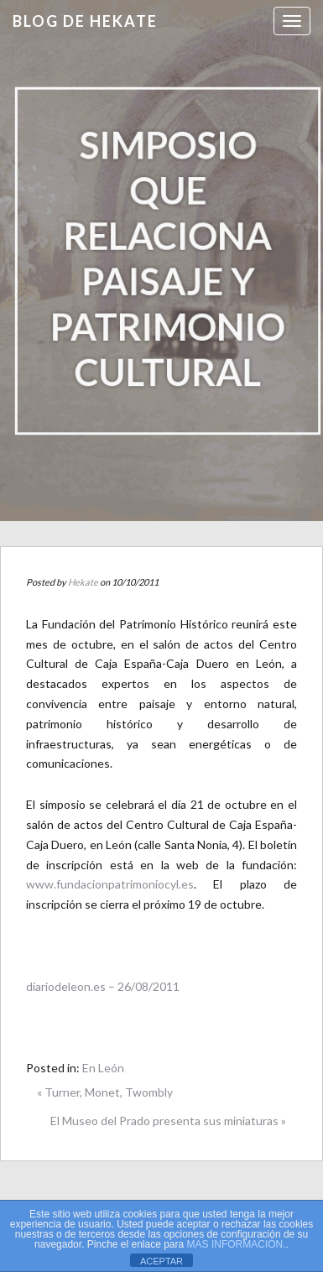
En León (103, 1068)
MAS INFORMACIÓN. (236, 1244)
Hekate (83, 581)
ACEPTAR (161, 1261)
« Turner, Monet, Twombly (105, 1092)
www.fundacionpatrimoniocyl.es (110, 884)
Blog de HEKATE (85, 21)
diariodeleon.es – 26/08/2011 (103, 986)
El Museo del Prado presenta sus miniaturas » (168, 1120)
